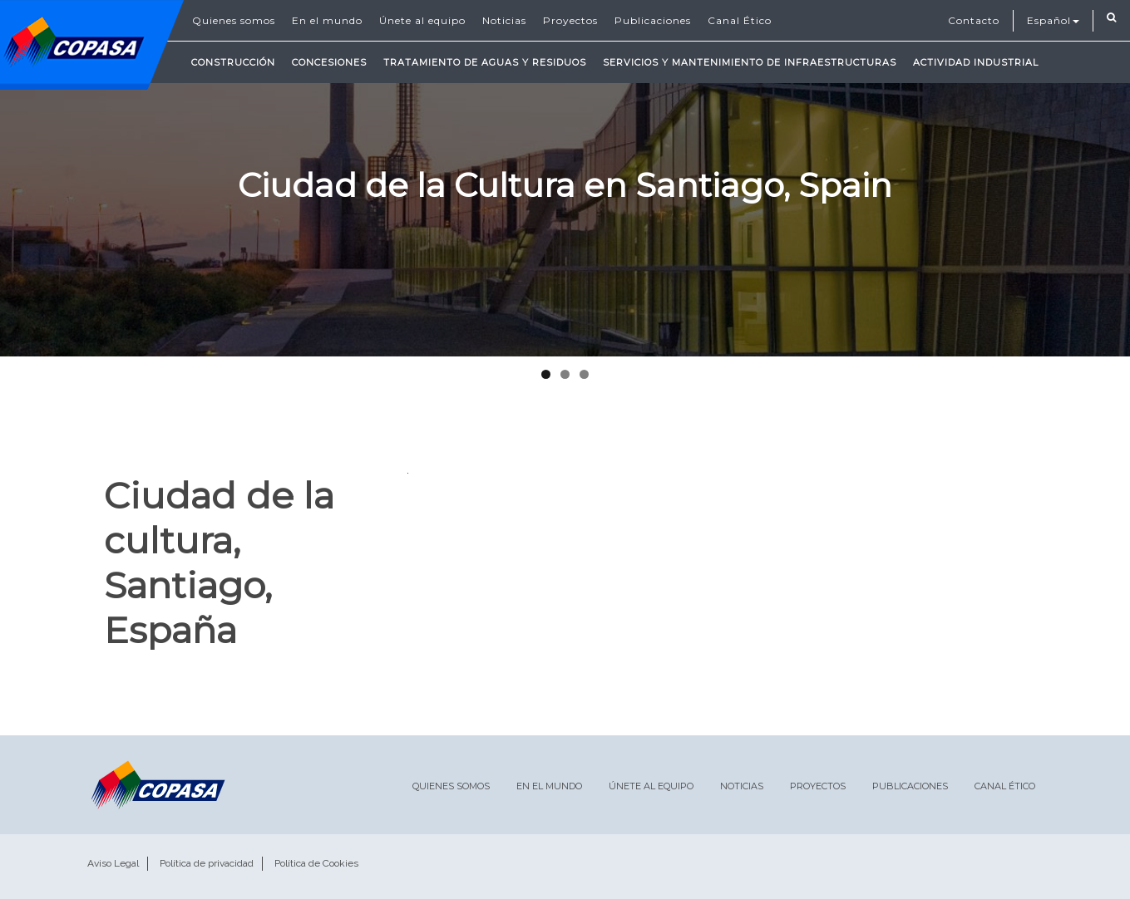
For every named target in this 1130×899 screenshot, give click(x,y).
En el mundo (327, 20)
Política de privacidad (207, 863)
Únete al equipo (422, 20)
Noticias (504, 20)
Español (1053, 20)
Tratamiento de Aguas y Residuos (484, 62)
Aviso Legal (113, 863)
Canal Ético (740, 20)
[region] (565, 178)
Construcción (233, 62)
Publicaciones (652, 20)
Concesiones (329, 62)
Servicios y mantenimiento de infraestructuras (749, 62)
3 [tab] (584, 374)
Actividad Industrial (976, 62)
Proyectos (570, 20)
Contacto (973, 20)
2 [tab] (565, 374)
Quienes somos (233, 20)
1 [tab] (545, 374)
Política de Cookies (316, 863)
